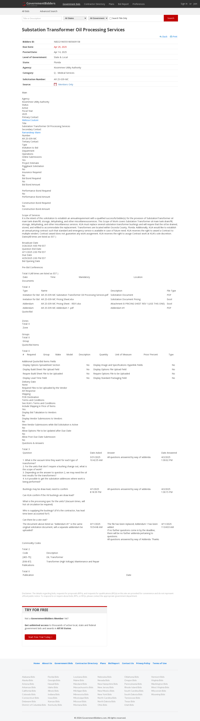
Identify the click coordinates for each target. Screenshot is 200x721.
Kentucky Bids (55, 704)
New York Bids (105, 694)
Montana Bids (80, 704)
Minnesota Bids (81, 694)
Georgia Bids (54, 680)
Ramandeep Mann (31, 132)
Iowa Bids (52, 697)
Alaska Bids (27, 680)
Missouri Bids (79, 701)
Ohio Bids (102, 704)
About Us (47, 663)
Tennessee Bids (132, 697)
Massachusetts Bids (83, 687)
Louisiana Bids (80, 676)
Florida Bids (53, 676)
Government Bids (71, 4)
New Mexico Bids (106, 690)
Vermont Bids (158, 676)
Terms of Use (160, 663)
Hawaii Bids (53, 684)
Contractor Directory (94, 4)
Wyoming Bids (158, 694)
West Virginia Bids (160, 687)
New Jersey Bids (106, 687)
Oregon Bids (130, 680)
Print (175, 36)
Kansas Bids (54, 701)
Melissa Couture (30, 120)
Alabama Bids (28, 676)
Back (164, 36)
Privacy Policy (143, 663)
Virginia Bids (157, 680)
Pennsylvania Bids (133, 684)
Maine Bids (78, 680)
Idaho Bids (53, 687)
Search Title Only (119, 18)
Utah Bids (129, 704)
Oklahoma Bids (131, 676)
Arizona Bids (28, 684)
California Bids (29, 690)
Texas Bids (129, 701)
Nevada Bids (104, 680)
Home (37, 663)
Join (195, 4)
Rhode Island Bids (133, 687)
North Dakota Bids (107, 701)
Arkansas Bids (29, 687)
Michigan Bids (80, 690)
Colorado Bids (29, 694)
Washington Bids (159, 684)
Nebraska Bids (105, 676)
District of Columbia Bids (34, 704)
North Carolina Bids (107, 697)
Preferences (138, 4)
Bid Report (123, 4)
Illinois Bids (53, 690)
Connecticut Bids (30, 697)
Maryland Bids (80, 684)
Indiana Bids (54, 694)
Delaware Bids (29, 701)
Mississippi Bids (81, 697)
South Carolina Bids (133, 690)
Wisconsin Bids (158, 690)
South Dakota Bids (133, 694)
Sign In (184, 4)
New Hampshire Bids (108, 684)
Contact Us (128, 663)
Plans (111, 4)
